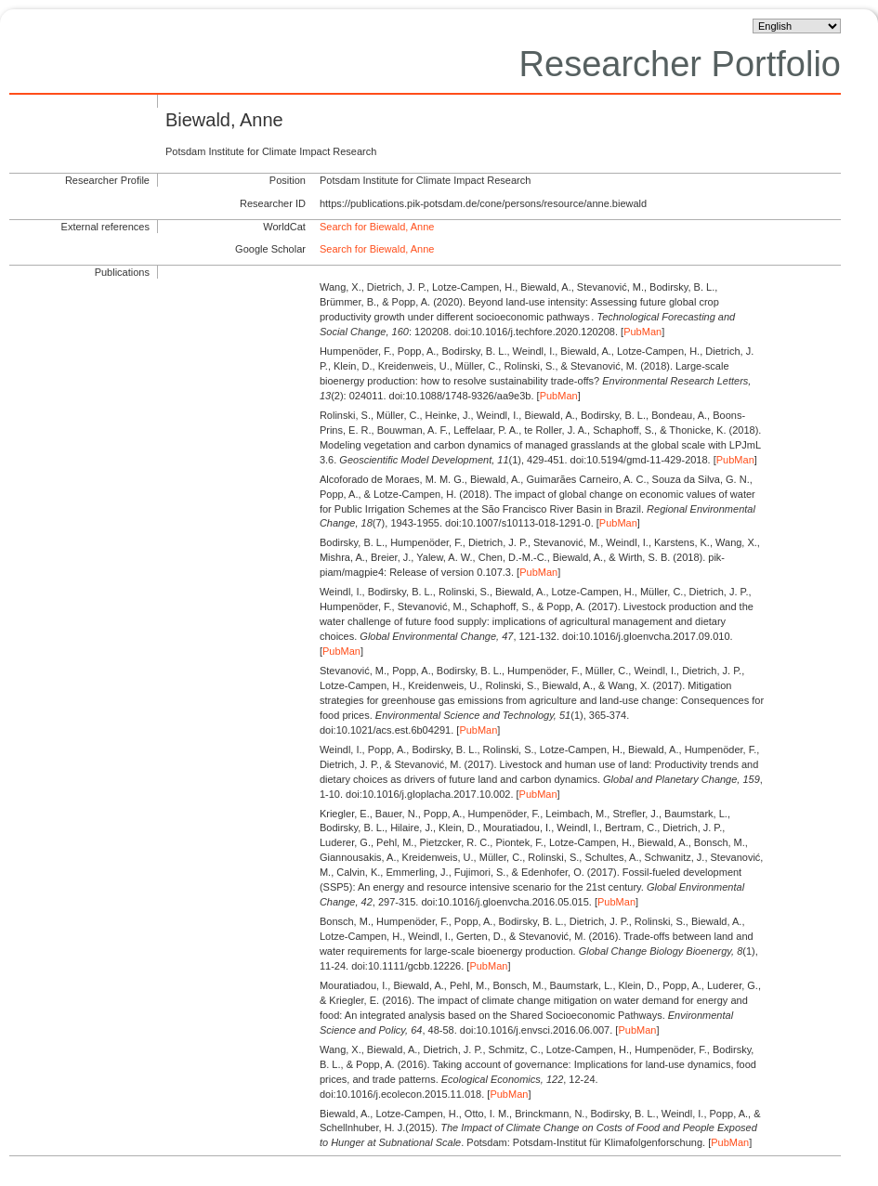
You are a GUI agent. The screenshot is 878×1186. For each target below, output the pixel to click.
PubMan (642, 331)
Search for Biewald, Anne (377, 226)
